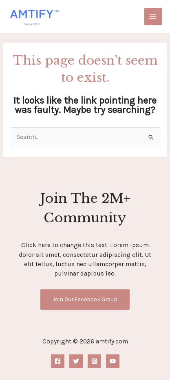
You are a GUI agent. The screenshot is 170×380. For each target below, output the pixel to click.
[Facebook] (57, 361)
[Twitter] (76, 361)
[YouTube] (112, 361)
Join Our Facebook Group (85, 299)
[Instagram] (94, 361)
